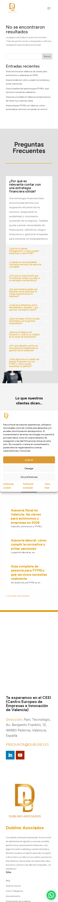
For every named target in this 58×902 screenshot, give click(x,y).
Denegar (29, 468)
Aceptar (29, 460)
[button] (51, 895)
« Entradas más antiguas (18, 542)
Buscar (47, 56)
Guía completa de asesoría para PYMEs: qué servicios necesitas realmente (29, 518)
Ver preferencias (29, 477)
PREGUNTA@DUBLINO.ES (27, 691)
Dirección (14, 665)
